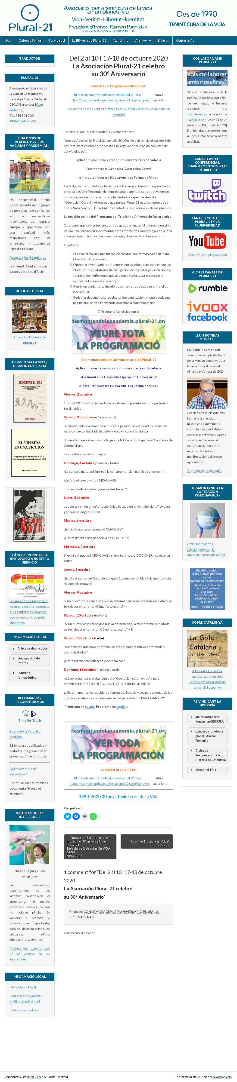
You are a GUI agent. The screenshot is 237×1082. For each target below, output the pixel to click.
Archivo (141, 40)
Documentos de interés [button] (25, 660)
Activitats (121, 40)
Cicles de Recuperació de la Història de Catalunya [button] (207, 755)
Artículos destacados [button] (29, 648)
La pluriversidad (215, 255)
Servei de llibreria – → (150, 843)
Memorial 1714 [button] (202, 770)
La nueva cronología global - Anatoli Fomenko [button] (206, 735)
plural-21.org (35, 1077)
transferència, (197, 114)
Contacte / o (185, 40)
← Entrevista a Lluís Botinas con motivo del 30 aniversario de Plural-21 (88, 847)
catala (90, 706)
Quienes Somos (30, 40)
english (121, 706)
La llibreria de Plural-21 (89, 40)
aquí (204, 103)
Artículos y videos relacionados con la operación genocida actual (206, 549)
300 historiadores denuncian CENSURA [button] (206, 719)
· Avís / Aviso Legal (22, 987)
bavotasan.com (222, 1077)
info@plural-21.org (22, 121)
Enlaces (163, 40)
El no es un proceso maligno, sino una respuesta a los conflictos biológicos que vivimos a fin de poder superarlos (29, 612)
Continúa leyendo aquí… (204, 470)
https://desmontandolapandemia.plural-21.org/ (107, 95)
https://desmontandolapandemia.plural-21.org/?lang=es (110, 100)
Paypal (192, 120)
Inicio (7, 40)
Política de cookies (24, 1010)
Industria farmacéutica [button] (23, 675)
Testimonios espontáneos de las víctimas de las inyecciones (29, 953)
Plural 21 (194, 255)
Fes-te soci (57, 40)
